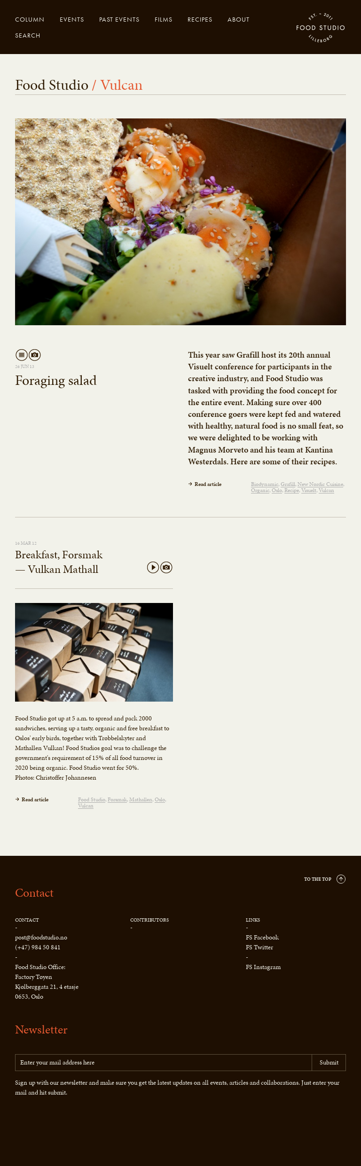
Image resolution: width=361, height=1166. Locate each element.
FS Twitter (259, 947)
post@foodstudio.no (41, 937)
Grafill (288, 484)
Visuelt (308, 490)
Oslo (277, 490)
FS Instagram (263, 967)
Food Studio (321, 28)
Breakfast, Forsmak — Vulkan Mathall (58, 562)
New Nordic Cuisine (320, 484)
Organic (260, 490)
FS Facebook (262, 937)
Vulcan (326, 490)
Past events (119, 19)
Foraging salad (56, 380)
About (239, 19)
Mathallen (140, 800)
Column (30, 19)
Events (72, 19)
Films (164, 19)
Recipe (291, 490)
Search (27, 35)
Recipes (200, 19)
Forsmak (117, 800)
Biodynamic (264, 484)
